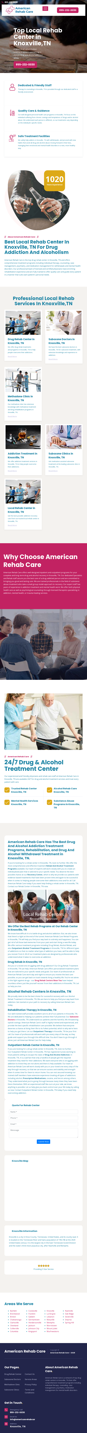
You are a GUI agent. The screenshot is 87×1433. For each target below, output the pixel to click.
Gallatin (31, 1316)
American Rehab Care (24, 1351)
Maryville (50, 1319)
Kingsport (32, 1331)
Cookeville (32, 1311)
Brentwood (15, 1314)
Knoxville (50, 1311)
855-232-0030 (11, 2)
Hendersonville (34, 1322)
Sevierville (69, 1316)
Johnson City (33, 1328)
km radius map (43, 1190)
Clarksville (14, 1322)
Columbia (14, 1331)
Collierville (14, 1328)
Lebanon (50, 1316)
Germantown (34, 1319)
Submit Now (43, 1141)
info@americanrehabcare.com (25, 1419)
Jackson (31, 1325)
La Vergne (51, 1314)
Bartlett (13, 1311)
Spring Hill (69, 1322)
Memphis (51, 1322)
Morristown (52, 1325)
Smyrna (68, 1319)
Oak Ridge (69, 1314)
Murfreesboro (53, 1331)
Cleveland (14, 1325)
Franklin (31, 1314)
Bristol (13, 1316)
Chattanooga (15, 1319)
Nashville (69, 1311)
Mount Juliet (52, 1328)
